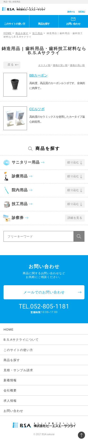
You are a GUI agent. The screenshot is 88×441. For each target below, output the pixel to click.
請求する (71, 12)
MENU (81, 12)
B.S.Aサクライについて (21, 339)
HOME (7, 33)
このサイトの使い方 (14, 23)
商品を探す (44, 23)
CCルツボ (36, 109)
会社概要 (10, 390)
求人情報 (10, 400)
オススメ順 (44, 65)
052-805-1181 (49, 306)
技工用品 (37, 33)
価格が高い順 (77, 65)
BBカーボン (38, 75)
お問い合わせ (73, 23)
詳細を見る (75, 217)
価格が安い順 (60, 65)
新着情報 (10, 380)
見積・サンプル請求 (18, 370)
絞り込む (73, 162)
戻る (11, 64)
